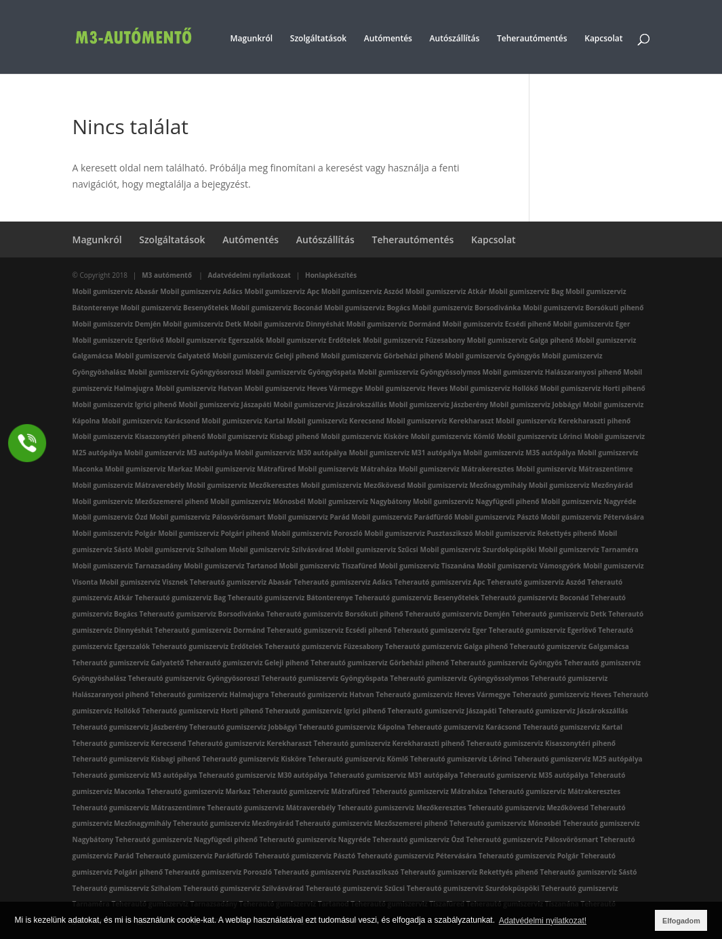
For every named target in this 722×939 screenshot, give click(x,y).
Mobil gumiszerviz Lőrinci (539, 436)
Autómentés (388, 39)
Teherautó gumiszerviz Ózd (418, 839)
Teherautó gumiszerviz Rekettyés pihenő (469, 872)
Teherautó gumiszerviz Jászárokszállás (563, 710)
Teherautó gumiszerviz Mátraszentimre (139, 807)
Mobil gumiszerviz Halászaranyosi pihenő (552, 372)
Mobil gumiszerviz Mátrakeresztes (456, 469)
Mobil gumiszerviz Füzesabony (414, 340)
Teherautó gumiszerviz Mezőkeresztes (402, 807)
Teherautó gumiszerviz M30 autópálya (263, 775)
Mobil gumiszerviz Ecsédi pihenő (497, 324)
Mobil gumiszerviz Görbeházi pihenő (382, 355)
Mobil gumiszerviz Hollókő (493, 388)
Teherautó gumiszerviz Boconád (534, 597)
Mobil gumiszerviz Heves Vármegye (303, 388)
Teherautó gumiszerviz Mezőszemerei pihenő (372, 823)
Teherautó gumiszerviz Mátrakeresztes (554, 791)
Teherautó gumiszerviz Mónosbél (505, 823)
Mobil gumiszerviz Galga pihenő (520, 340)
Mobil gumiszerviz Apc (281, 291)
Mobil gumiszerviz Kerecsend (335, 420)
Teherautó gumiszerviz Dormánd (210, 630)
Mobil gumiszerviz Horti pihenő (592, 388)
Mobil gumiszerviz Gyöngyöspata (300, 372)
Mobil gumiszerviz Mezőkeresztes (242, 485)
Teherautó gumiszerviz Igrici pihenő (325, 710)
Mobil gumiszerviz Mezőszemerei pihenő (141, 501)
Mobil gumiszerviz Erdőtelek (313, 340)
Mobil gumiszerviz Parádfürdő (401, 517)
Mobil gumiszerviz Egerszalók (214, 340)
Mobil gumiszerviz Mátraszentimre (574, 469)
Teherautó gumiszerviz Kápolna (352, 727)
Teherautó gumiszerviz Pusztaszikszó (336, 872)
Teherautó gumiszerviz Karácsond (464, 727)
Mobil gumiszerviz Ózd (110, 517)
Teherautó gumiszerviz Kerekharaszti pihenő (388, 743)
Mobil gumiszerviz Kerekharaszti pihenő (563, 420)
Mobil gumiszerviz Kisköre (365, 436)
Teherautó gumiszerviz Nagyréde (315, 839)
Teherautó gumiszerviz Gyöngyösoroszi (194, 678)
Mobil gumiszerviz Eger (591, 324)
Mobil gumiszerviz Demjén (117, 324)
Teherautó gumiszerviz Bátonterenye (290, 597)
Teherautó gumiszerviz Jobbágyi (243, 727)
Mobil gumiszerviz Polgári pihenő (213, 533)
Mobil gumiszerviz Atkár (446, 291)
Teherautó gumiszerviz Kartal (572, 727)
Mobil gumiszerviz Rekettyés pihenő (535, 533)
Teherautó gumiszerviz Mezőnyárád (233, 823)
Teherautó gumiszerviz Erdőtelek (207, 646)
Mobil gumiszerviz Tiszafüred (328, 565)
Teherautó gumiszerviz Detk (559, 614)
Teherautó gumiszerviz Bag (180, 597)
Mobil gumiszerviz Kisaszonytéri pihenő (139, 436)
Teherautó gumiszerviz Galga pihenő (446, 646)
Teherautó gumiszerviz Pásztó (304, 855)
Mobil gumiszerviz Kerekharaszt (440, 420)
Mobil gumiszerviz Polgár (115, 533)
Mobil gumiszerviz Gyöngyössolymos (419, 372)
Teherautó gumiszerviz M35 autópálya (524, 775)
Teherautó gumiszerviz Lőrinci (461, 759)
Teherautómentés (532, 39)
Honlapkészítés (331, 275)
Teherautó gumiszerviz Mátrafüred (311, 791)
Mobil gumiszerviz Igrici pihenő (125, 404)
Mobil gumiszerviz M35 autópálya (519, 452)
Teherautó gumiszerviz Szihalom (127, 888)
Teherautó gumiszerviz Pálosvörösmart (532, 839)
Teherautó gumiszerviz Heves (562, 694)
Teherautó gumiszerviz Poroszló (218, 872)
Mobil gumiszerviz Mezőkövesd (353, 485)
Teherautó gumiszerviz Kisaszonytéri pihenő (541, 743)
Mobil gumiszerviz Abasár (116, 291)
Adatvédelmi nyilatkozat (249, 275)
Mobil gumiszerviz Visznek (144, 582)
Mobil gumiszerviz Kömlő (453, 436)
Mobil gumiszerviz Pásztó (496, 517)
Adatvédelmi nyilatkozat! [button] (542, 920)
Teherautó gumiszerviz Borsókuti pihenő (334, 614)
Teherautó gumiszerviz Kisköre (254, 759)
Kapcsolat (603, 39)
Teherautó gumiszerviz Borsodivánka (201, 614)
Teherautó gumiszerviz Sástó (588, 872)
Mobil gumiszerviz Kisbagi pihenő (263, 436)
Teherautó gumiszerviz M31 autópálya (393, 775)
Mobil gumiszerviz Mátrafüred (245, 469)
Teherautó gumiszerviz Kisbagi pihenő (137, 759)
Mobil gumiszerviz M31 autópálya (404, 452)
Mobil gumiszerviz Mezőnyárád (581, 485)
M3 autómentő (167, 275)
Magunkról (251, 39)
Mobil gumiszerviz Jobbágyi (535, 404)
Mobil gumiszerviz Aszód (362, 291)
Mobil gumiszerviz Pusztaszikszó (418, 533)
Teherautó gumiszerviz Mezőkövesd (528, 807)
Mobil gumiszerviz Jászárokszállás (329, 404)
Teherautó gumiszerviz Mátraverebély (271, 807)
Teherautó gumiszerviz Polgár (529, 855)
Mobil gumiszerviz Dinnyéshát (293, 324)
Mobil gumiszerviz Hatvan (199, 388)
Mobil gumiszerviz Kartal (243, 420)
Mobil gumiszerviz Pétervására (593, 517)
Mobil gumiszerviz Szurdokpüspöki (478, 549)
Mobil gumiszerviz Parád (308, 517)
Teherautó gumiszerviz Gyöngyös (506, 662)
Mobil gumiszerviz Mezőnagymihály (467, 485)
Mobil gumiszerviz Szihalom (180, 549)
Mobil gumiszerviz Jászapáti (224, 404)
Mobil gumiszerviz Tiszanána (426, 565)
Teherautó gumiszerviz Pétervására (417, 855)
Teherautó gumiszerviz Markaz (198, 791)
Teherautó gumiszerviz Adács (343, 582)
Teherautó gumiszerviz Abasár (241, 582)
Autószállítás (455, 39)
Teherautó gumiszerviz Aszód (536, 582)
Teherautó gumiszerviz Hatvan (322, 694)
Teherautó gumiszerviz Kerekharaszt (250, 743)
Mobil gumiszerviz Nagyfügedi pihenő (476, 501)
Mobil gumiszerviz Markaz (149, 469)
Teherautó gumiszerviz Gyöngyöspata (325, 678)
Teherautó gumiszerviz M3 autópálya (135, 775)
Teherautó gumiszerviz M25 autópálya (578, 759)
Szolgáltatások (318, 39)
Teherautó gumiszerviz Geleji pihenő (247, 662)
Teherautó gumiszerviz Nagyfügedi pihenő (186, 839)
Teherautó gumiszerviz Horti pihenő (202, 710)
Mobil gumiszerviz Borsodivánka (466, 307)
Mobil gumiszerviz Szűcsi (376, 549)
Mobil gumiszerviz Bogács (367, 307)
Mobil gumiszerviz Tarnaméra (588, 549)
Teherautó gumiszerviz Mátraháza (429, 791)
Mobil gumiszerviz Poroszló (317, 533)
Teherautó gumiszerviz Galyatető (128, 662)
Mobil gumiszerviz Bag (526, 291)
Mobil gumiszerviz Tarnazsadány (127, 565)
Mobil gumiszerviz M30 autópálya (291, 452)
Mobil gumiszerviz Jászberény (437, 404)
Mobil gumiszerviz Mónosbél (258, 501)
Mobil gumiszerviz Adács (201, 291)
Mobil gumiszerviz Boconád (276, 307)
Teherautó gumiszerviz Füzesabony (324, 646)
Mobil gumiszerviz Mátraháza (347, 469)
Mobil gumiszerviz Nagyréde (588, 501)
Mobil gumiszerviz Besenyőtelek (175, 307)
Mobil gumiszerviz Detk (202, 324)
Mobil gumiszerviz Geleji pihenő (265, 355)
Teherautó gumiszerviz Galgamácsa (569, 646)
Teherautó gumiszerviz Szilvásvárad (243, 888)
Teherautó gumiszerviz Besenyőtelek (417, 597)
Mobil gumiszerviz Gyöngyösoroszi (185, 372)
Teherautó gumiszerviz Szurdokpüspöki (473, 888)
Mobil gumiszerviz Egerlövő (118, 340)
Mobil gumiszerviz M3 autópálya (178, 452)
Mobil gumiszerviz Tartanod (230, 565)
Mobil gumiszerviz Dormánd (393, 324)
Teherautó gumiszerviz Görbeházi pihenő (379, 662)
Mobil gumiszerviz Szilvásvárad (281, 549)
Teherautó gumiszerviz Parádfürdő (194, 855)
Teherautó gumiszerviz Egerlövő (543, 630)
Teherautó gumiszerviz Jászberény (130, 727)
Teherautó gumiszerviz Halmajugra (210, 694)
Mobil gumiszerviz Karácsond (151, 420)
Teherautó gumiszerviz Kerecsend (129, 743)
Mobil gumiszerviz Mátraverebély (129, 485)
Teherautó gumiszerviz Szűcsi (355, 888)
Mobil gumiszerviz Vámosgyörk (529, 565)
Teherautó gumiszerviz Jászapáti (442, 710)
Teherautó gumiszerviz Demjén (457, 614)
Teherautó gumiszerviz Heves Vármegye (443, 694)
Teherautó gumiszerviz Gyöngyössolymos (459, 678)
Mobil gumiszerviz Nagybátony (360, 501)
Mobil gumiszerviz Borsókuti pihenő (583, 307)
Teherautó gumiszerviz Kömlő (358, 759)
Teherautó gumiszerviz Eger (440, 630)
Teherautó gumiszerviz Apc (439, 582)
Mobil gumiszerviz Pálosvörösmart (208, 517)
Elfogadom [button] (681, 921)
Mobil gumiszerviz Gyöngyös (492, 355)
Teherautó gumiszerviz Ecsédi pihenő (328, 630)
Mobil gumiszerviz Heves (406, 388)
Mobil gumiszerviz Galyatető (162, 355)
